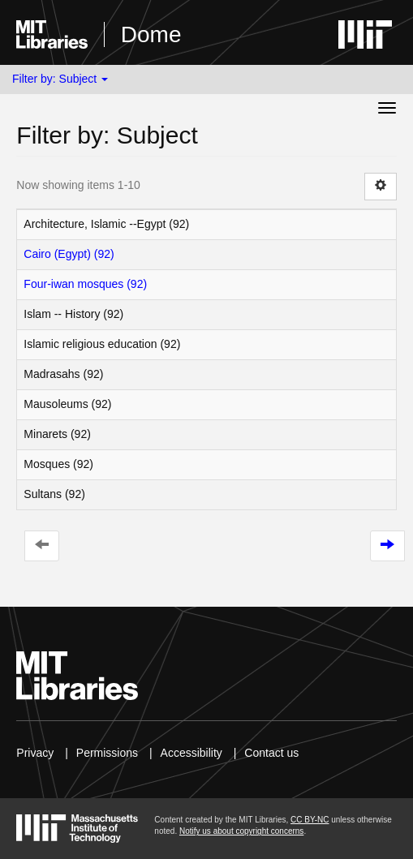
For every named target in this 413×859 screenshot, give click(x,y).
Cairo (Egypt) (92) (69, 253)
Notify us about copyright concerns (241, 831)
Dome (151, 34)
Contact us (271, 752)
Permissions (107, 752)
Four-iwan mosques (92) (85, 283)
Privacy (35, 752)
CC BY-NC (309, 819)
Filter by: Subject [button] (60, 78)
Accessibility (191, 752)
